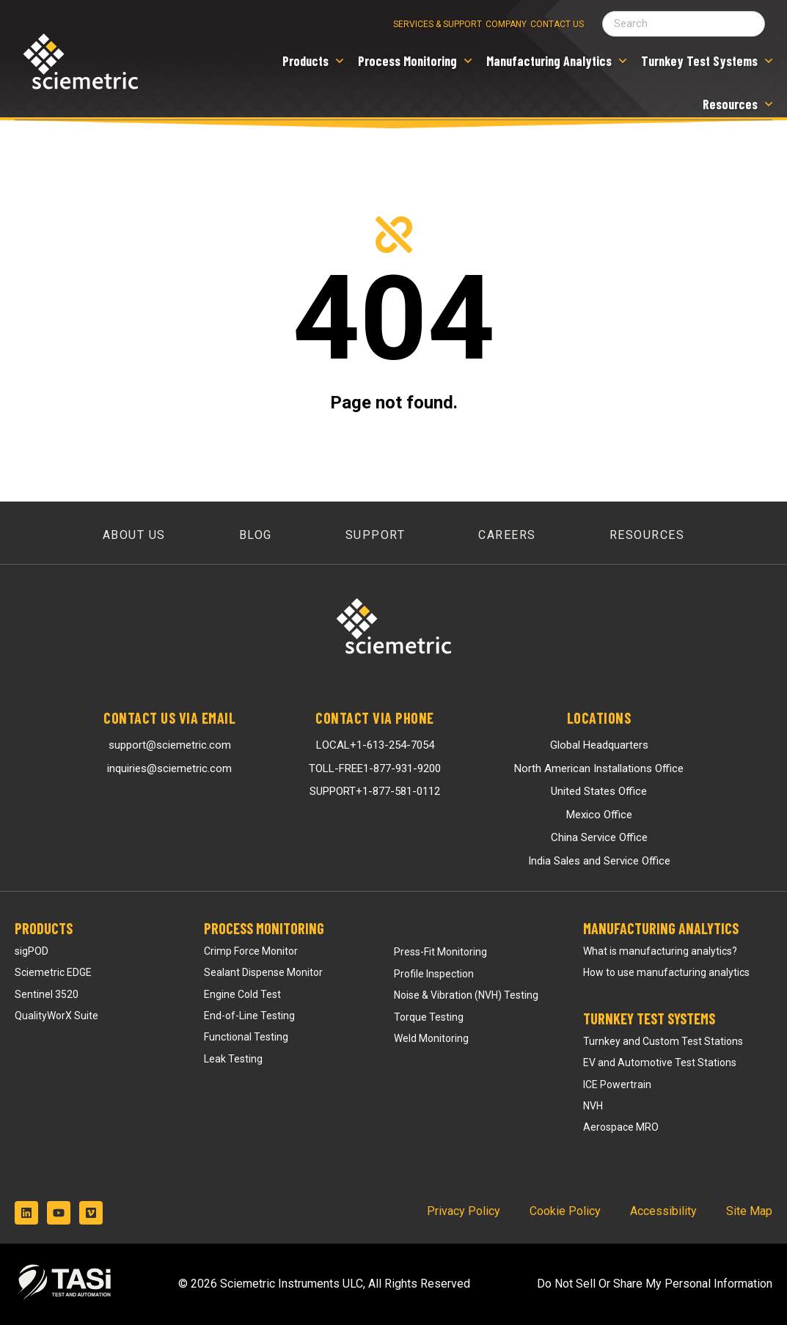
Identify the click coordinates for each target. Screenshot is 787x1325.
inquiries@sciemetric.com (169, 768)
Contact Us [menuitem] (557, 24)
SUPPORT (375, 791)
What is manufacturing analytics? (660, 951)
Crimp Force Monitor (251, 951)
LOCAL (375, 745)
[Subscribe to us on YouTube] (58, 1213)
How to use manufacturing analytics (666, 972)
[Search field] (683, 24)
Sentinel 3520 (46, 994)
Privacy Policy (463, 1211)
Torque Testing (429, 1017)
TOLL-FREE (375, 768)
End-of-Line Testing (249, 1015)
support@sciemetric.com (170, 745)
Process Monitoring (264, 928)
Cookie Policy (565, 1211)
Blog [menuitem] (255, 535)
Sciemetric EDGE (53, 972)
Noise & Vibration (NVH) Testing (466, 995)
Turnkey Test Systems (649, 1018)
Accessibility (663, 1211)
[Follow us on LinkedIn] (26, 1213)
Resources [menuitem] (647, 535)
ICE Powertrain (617, 1084)
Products (44, 928)
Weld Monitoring (431, 1038)
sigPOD (31, 951)
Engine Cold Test (242, 994)
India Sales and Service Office (599, 860)
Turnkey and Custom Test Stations (663, 1041)
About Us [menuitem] (134, 535)
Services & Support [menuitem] (437, 24)
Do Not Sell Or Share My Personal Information (654, 1284)
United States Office (599, 791)
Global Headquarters (599, 745)
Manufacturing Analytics (661, 928)
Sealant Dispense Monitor (263, 972)
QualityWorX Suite (56, 1015)
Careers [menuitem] (507, 535)
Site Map (749, 1211)
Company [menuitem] (506, 24)
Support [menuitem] (375, 535)
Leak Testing (233, 1059)
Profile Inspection (434, 974)
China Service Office (599, 837)
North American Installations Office (599, 768)
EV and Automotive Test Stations (659, 1062)
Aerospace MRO (621, 1127)
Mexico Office (599, 814)
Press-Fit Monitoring (440, 952)
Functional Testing (246, 1037)
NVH (593, 1106)
